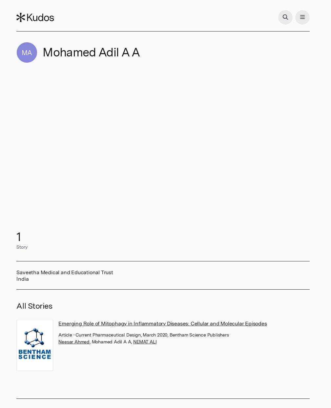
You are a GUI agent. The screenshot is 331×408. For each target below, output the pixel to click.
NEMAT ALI (144, 341)
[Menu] (302, 17)
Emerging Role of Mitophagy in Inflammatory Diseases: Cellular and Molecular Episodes (162, 323)
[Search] (285, 17)
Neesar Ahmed (74, 341)
